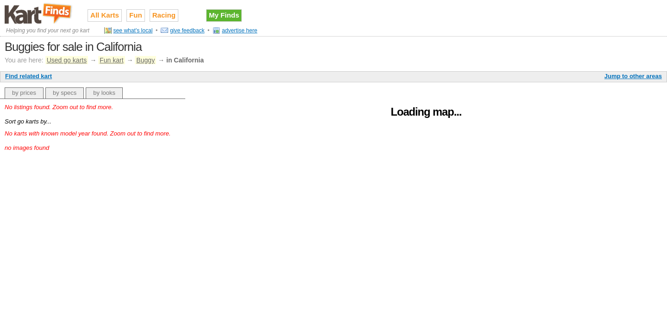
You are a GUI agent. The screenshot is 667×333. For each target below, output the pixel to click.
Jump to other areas (633, 76)
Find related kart (28, 76)
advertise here (240, 30)
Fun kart (111, 60)
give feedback (187, 30)
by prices (24, 92)
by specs (64, 92)
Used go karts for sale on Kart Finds (39, 13)
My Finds (224, 15)
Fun (135, 15)
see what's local (133, 30)
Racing (164, 15)
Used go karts (67, 60)
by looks (104, 92)
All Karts (104, 15)
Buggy (145, 60)
